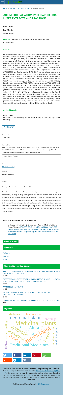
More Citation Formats (11, 156)
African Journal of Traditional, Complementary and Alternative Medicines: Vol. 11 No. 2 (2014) (33, 231)
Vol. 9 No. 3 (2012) (24, 8)
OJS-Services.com (44, 384)
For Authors (6, 256)
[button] (7, 355)
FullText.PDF (9, 127)
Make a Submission (10, 241)
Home (5, 8)
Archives (13, 8)
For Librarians (7, 260)
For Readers (7, 253)
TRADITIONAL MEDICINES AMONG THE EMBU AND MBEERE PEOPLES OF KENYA (31, 300)
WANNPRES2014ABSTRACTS (13, 287)
